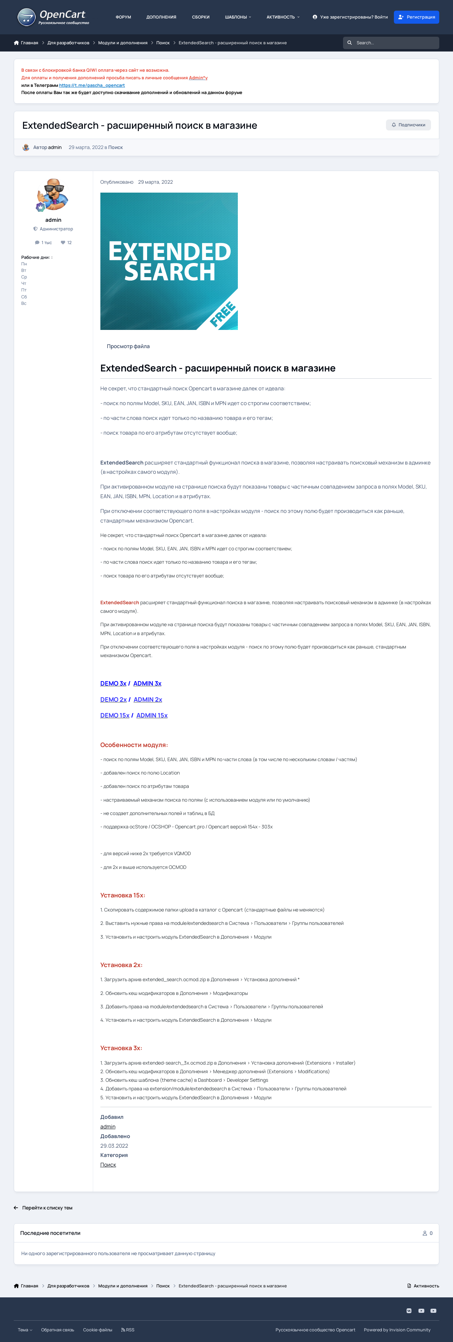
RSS (128, 1330)
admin (55, 147)
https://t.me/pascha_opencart (92, 85)
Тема (25, 1330)
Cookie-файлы (97, 1330)
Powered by (397, 1330)
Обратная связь (57, 1330)
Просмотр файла (128, 346)
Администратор (56, 229)
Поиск (115, 147)
